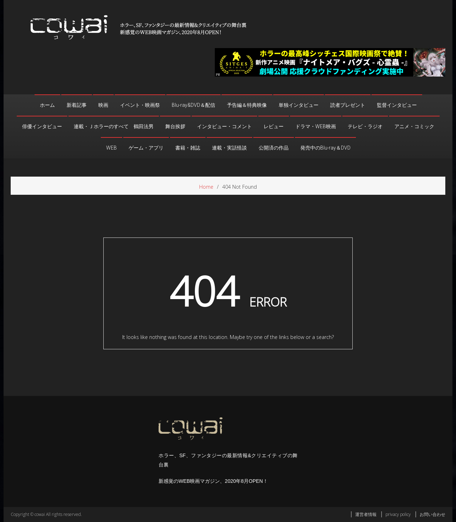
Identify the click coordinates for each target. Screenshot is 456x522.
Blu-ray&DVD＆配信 (193, 105)
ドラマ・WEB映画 (315, 126)
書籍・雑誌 (187, 148)
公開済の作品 (274, 148)
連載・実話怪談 (229, 148)
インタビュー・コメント (224, 126)
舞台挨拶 (175, 126)
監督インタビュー (397, 105)
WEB (111, 148)
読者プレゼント (347, 105)
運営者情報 (366, 514)
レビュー (274, 126)
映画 (103, 105)
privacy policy (398, 514)
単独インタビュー (298, 105)
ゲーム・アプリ (146, 148)
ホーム (47, 105)
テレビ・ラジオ (365, 126)
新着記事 (77, 105)
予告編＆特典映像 (247, 105)
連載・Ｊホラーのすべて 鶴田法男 (114, 126)
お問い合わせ (432, 514)
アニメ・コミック (414, 126)
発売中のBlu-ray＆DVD (325, 148)
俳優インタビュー (42, 126)
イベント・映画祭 (140, 105)
